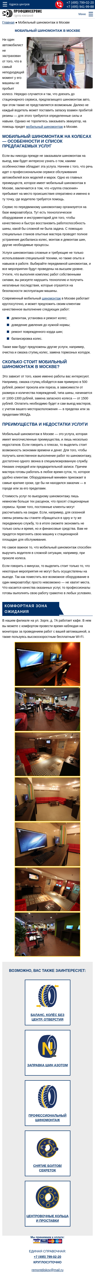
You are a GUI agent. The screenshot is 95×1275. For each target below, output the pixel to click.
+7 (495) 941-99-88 (80, 6)
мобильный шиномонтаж (44, 126)
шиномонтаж (51, 298)
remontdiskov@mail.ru (47, 1270)
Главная (8, 22)
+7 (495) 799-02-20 (80, 2)
